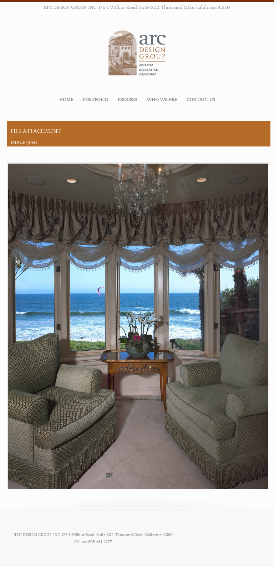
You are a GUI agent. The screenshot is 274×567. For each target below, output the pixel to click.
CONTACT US (201, 99)
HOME (66, 99)
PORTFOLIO (95, 99)
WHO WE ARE (162, 99)
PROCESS (127, 99)
